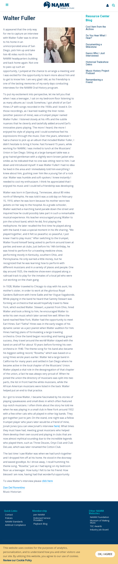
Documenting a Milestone (94, 45)
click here (47, 481)
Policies (9, 518)
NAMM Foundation (99, 517)
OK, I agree (104, 554)
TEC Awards (96, 526)
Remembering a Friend (94, 81)
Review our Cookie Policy (17, 560)
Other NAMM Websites (96, 512)
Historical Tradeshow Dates (97, 63)
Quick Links (10, 510)
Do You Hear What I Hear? (96, 36)
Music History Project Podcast (97, 72)
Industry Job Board (99, 529)
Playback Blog (40, 523)
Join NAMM (39, 514)
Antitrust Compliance (15, 524)
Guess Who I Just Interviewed (95, 54)
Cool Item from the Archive (96, 28)
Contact (9, 514)
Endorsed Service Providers (41, 519)
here (56, 426)
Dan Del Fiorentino (14, 487)
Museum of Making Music (99, 521)
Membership (39, 510)
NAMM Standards (14, 521)
